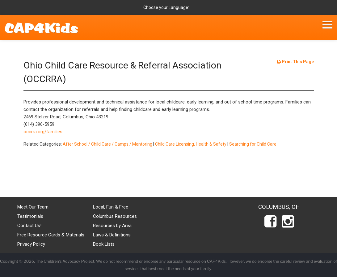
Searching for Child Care (252, 144)
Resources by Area (112, 225)
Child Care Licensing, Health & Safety (190, 144)
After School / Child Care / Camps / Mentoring (107, 144)
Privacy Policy (31, 244)
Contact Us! (29, 225)
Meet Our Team (32, 207)
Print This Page (295, 61)
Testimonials (30, 216)
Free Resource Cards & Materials (50, 235)
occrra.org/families (42, 131)
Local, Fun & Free (110, 207)
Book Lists (104, 244)
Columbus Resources (115, 216)
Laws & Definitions (112, 235)
